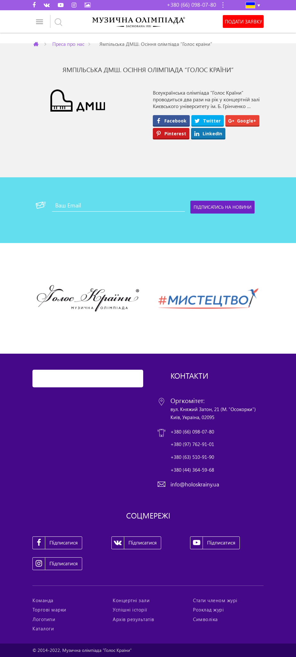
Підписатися (55, 543)
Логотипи (43, 619)
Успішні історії (130, 609)
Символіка (205, 619)
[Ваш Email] (118, 205)
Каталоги (43, 628)
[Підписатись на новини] (222, 207)
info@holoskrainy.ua (194, 484)
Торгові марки (49, 609)
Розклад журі (208, 609)
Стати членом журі (215, 600)
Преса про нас (68, 43)
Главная (36, 44)
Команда (43, 600)
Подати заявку (243, 21)
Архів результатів (133, 619)
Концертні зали (131, 600)
